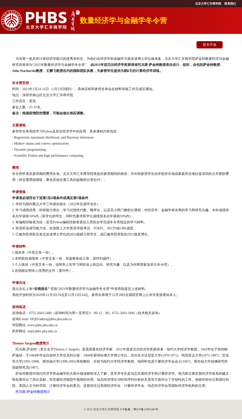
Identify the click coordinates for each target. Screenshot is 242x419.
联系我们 (230, 3)
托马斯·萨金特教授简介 (32, 392)
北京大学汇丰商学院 (208, 3)
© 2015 (88, 409)
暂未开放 (209, 45)
